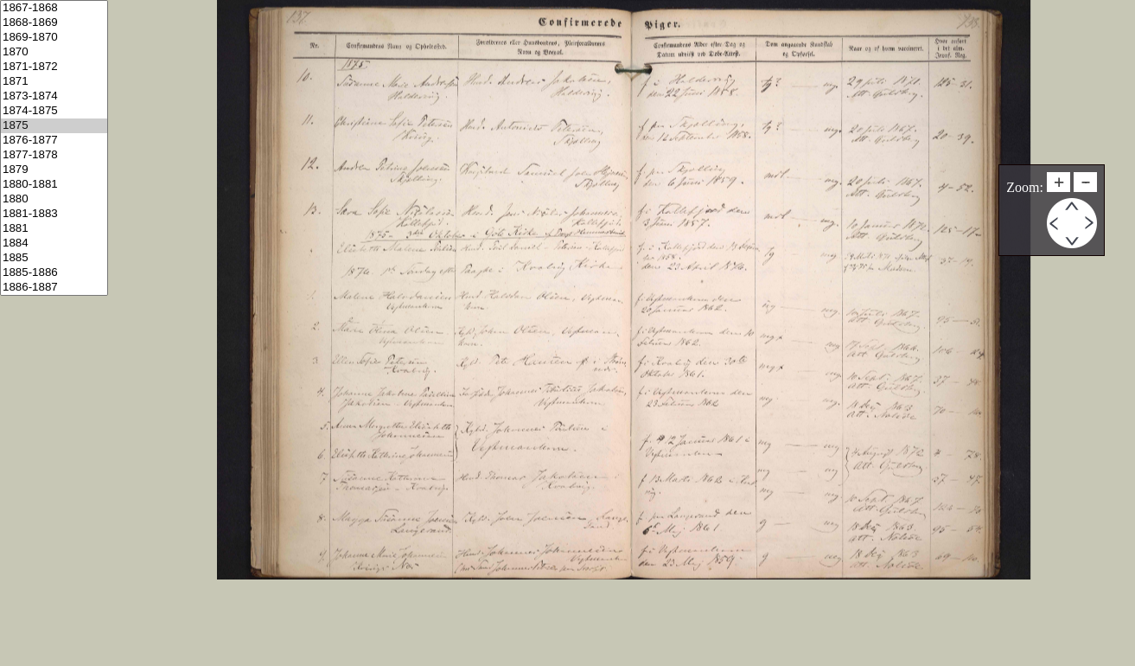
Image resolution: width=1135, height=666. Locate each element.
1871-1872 (54, 67)
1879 (54, 170)
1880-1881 (54, 184)
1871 (54, 81)
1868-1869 (54, 23)
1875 (54, 125)
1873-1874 (54, 96)
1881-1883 (54, 214)
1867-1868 (54, 8)
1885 (54, 258)
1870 (54, 52)
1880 (54, 199)
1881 (54, 228)
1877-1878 (54, 155)
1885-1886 (54, 273)
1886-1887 (54, 287)
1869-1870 (54, 37)
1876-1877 (54, 140)
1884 (54, 243)
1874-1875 (54, 111)
